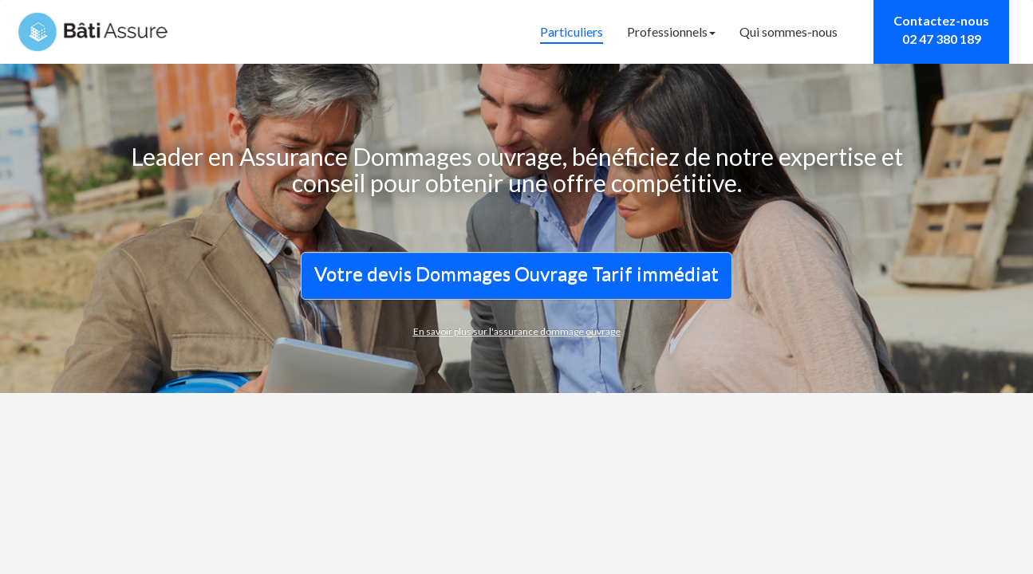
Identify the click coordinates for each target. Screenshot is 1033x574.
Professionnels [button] (671, 31)
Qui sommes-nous (788, 31)
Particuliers (571, 31)
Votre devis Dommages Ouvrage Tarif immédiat (516, 273)
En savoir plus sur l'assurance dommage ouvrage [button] (517, 331)
